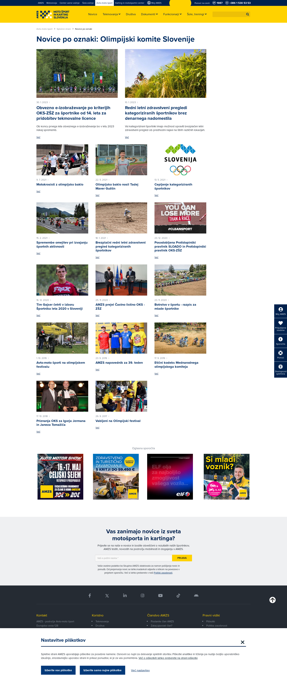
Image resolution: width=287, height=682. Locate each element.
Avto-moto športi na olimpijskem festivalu (60, 364)
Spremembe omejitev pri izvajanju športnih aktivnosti (61, 244)
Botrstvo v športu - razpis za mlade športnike (175, 306)
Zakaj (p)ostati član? (161, 625)
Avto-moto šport (45, 29)
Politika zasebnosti (216, 625)
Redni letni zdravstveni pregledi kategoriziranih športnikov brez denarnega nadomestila (156, 113)
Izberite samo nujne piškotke (102, 670)
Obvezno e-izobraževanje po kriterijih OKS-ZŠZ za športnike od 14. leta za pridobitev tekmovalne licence (73, 113)
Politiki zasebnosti (163, 572)
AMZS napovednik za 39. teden (119, 362)
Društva (100, 625)
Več (38, 137)
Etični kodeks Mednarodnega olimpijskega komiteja (176, 364)
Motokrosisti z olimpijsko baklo (59, 184)
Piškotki (210, 621)
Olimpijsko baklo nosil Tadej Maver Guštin (117, 186)
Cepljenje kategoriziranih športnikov (173, 186)
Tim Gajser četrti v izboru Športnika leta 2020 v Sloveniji (59, 306)
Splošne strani (65, 29)
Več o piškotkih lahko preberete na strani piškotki (168, 658)
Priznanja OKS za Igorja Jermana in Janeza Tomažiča (60, 422)
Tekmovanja (102, 621)
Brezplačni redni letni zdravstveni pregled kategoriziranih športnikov (121, 246)
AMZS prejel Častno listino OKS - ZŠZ (120, 306)
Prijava (182, 558)
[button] (247, 14)
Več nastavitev (140, 670)
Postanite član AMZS (162, 621)
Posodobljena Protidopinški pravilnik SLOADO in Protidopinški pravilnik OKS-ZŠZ (180, 246)
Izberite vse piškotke (58, 670)
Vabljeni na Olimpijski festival (118, 420)
